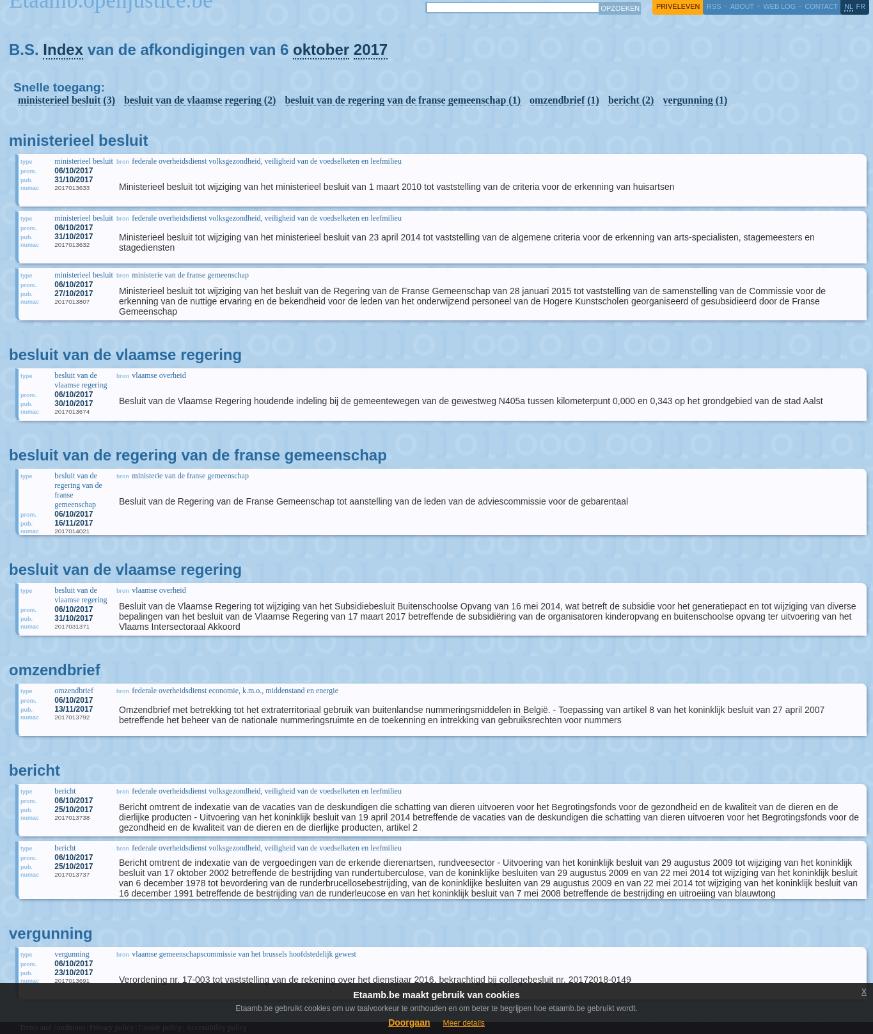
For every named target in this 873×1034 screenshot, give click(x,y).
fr (861, 6)
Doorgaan (409, 1022)
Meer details (463, 1023)
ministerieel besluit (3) (66, 100)
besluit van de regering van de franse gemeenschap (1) (403, 100)
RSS (714, 6)
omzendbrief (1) (564, 100)
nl (848, 6)
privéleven (678, 6)
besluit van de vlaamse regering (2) (200, 100)
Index (63, 49)
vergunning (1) (695, 100)
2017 (371, 49)
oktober (321, 49)
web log (779, 6)
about (742, 6)
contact (821, 6)
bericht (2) (631, 100)
